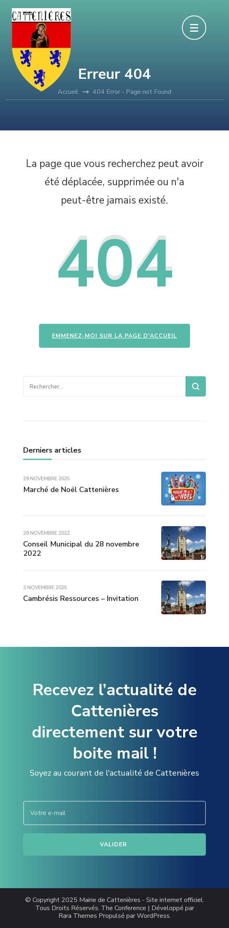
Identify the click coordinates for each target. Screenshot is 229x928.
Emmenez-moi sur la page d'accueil (114, 336)
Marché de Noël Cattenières (71, 489)
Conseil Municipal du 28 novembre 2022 (81, 548)
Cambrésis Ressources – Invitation (80, 598)
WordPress (153, 916)
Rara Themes (77, 916)
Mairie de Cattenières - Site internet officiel (141, 900)
